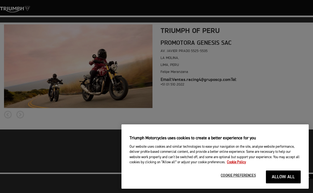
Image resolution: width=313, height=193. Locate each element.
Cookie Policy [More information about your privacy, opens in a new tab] (236, 162)
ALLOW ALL (283, 177)
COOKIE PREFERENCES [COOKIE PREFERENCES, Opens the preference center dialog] (238, 175)
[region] (215, 156)
